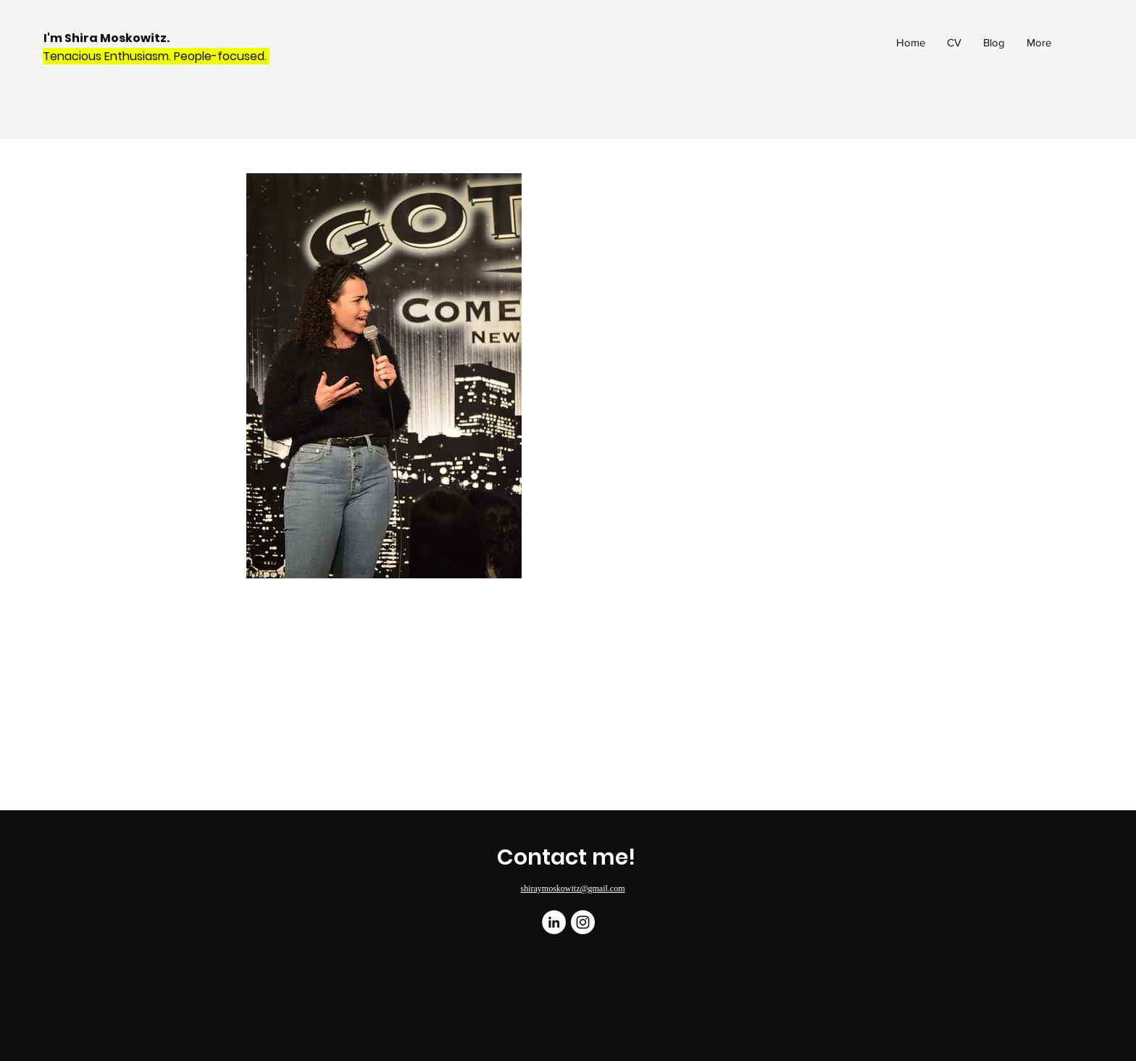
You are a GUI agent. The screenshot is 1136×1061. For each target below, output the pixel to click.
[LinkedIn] (554, 922)
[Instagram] (583, 922)
